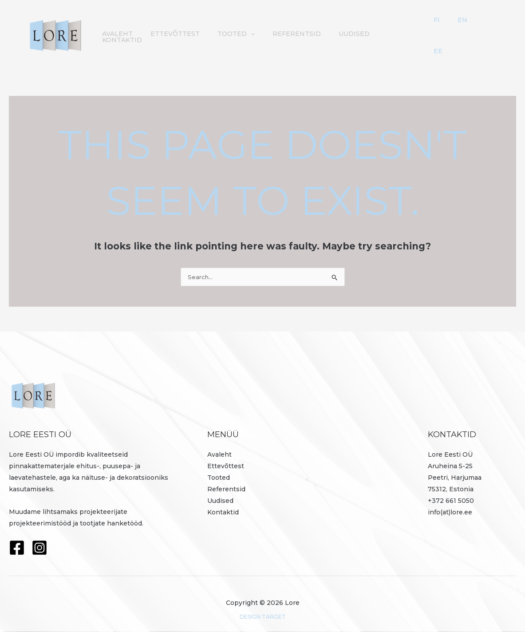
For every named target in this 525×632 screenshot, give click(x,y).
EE (492, 28)
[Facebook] (17, 537)
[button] (284, 28)
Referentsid (325, 28)
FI (468, 28)
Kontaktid (427, 28)
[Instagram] (39, 537)
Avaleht (159, 28)
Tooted (269, 28)
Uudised (378, 28)
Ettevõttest (212, 28)
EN (479, 28)
